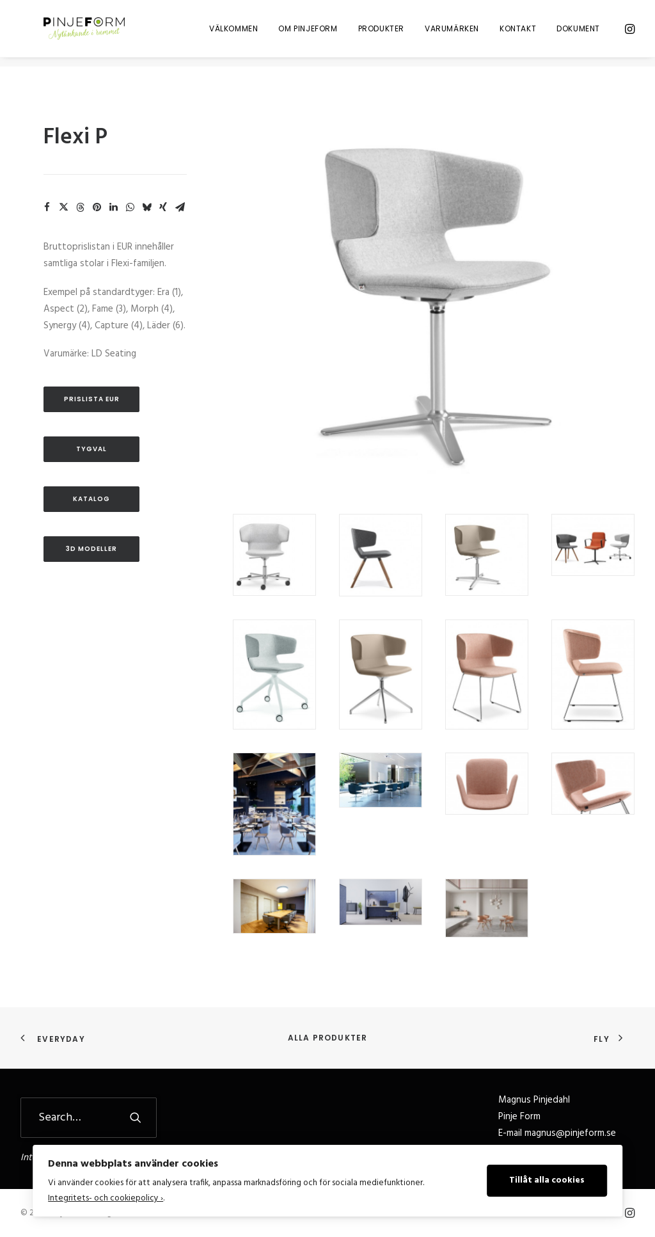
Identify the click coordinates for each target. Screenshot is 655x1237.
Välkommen (233, 33)
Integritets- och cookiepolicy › (105, 1198)
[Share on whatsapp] (130, 207)
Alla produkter (328, 1037)
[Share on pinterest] (96, 207)
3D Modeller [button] (91, 549)
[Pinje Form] (78, 33)
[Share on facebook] (46, 207)
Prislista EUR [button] (92, 399)
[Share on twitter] (63, 207)
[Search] (88, 1117)
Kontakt (518, 33)
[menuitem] (233, 33)
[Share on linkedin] (113, 207)
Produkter (381, 33)
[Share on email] (179, 207)
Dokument (578, 33)
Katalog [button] (91, 499)
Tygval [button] (91, 449)
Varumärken (452, 33)
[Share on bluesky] (146, 207)
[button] (629, 33)
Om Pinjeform (307, 33)
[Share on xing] (163, 207)
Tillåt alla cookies (547, 1180)
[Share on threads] (80, 207)
